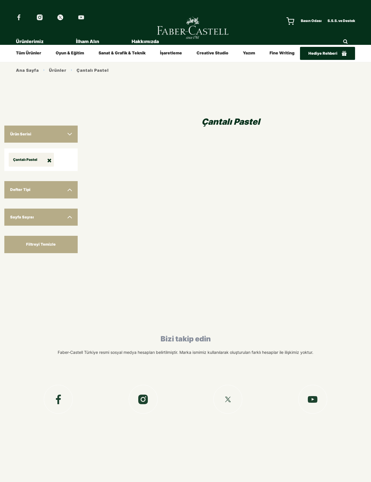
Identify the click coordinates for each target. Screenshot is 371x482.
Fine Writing (282, 52)
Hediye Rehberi (327, 53)
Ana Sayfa (27, 70)
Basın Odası (311, 21)
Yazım (249, 52)
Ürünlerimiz (29, 41)
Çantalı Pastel (93, 70)
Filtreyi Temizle (41, 244)
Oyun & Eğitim (70, 52)
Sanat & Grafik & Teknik (122, 52)
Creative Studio (212, 52)
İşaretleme (171, 52)
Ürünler (57, 70)
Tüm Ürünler (28, 52)
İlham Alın (87, 41)
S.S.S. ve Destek (341, 21)
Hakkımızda (145, 41)
